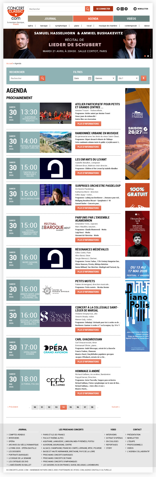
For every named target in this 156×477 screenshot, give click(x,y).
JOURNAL (22, 429)
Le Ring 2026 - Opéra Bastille (22, 448)
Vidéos (131, 18)
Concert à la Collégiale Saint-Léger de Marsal (96, 308)
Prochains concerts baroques (58, 454)
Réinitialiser (143, 78)
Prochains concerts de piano (57, 458)
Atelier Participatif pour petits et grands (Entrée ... (97, 105)
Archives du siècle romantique (24, 444)
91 (42, 407)
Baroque (44, 26)
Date (76, 78)
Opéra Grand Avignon (30, 353)
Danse (147, 26)
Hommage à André (87, 371)
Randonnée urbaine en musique (97, 133)
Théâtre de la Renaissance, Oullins (30, 174)
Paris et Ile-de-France (54, 434)
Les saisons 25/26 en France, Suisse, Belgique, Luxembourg (71, 465)
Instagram (122, 9)
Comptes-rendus (17, 434)
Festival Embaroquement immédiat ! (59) (30, 232)
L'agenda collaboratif (138, 451)
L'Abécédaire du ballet (20, 465)
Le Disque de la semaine (20, 458)
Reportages (112, 444)
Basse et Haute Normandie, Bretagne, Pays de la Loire (69, 451)
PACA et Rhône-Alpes (53, 438)
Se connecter (103, 8)
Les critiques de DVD (18, 461)
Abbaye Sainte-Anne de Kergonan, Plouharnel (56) (30, 296)
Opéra (30, 26)
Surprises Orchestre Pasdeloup (98, 186)
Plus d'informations (88, 123)
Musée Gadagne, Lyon (30, 263)
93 (56, 407)
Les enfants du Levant (91, 159)
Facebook (126, 9)
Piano (76, 26)
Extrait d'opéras (114, 438)
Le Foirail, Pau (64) (30, 384)
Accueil (9, 63)
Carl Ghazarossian (88, 339)
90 (35, 407)
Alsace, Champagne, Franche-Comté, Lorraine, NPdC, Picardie (72, 448)
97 (85, 407)
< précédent (12, 406)
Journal (50, 18)
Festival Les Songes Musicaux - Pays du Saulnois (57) (30, 322)
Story (109, 448)
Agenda (93, 18)
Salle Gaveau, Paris (30, 198)
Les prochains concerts (71, 429)
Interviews (14, 438)
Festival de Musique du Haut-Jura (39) (30, 147)
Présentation (133, 434)
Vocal (89, 26)
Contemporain (131, 26)
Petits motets (85, 281)
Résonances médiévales (92, 249)
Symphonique (61, 26)
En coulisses (112, 441)
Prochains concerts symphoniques (60, 461)
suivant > (116, 406)
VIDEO (113, 429)
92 (49, 407)
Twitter (118, 9)
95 (71, 407)
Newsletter (143, 8)
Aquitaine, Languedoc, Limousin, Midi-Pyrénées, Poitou (68, 441)
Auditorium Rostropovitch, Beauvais (30, 119)
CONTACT (137, 429)
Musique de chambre (108, 26)
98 (92, 407)
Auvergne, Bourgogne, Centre (57, 444)
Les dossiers (15, 451)
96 (78, 407)
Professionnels (134, 444)
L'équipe (131, 441)
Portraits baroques (18, 454)
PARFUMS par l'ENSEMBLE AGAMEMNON (92, 218)
